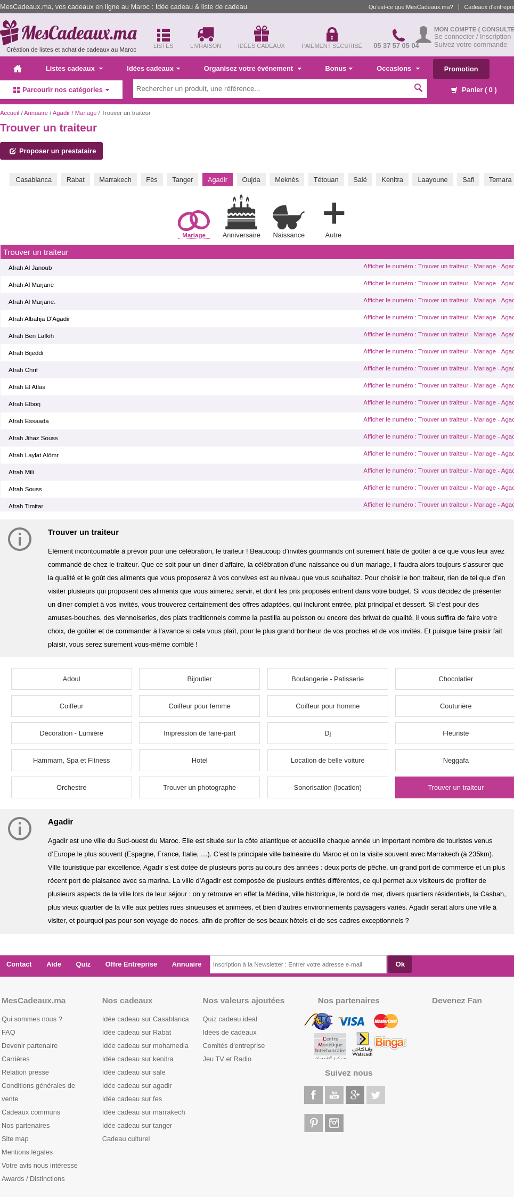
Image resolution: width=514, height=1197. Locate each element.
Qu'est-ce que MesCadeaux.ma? (411, 7)
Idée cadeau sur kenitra (138, 1059)
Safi (468, 180)
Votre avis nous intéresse (40, 1165)
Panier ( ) (474, 90)
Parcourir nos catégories (61, 90)
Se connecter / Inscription (472, 36)
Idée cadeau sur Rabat (136, 1032)
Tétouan (326, 180)
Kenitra (392, 180)
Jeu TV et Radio (227, 1059)
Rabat (76, 180)
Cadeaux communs (31, 1112)
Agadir (61, 113)
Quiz (83, 964)
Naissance (289, 221)
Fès (151, 180)
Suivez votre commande (470, 44)
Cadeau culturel (126, 1139)
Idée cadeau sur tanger (137, 1125)
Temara (500, 180)
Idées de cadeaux (230, 1032)
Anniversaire (241, 216)
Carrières (16, 1059)
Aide (53, 964)
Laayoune (432, 180)
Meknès (287, 180)
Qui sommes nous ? (32, 1019)
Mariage (86, 113)
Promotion (461, 69)
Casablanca (33, 180)
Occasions (398, 68)
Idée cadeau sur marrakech (143, 1112)
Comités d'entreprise (234, 1046)
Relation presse (25, 1072)
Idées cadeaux (153, 68)
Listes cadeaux (74, 68)
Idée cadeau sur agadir (137, 1085)
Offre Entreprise (131, 964)
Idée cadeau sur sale (134, 1072)
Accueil (9, 113)
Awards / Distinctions (33, 1179)
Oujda (251, 180)
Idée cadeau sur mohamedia (145, 1046)
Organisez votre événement (252, 68)
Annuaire (36, 113)
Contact (19, 964)
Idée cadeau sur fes (132, 1099)
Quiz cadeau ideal (230, 1019)
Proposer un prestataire (53, 151)
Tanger (182, 180)
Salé (360, 180)
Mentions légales (27, 1152)
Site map (15, 1139)
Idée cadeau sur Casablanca (145, 1019)
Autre (333, 218)
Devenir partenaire (30, 1046)
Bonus (339, 68)
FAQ (8, 1032)
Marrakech (115, 180)
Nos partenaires (26, 1125)
